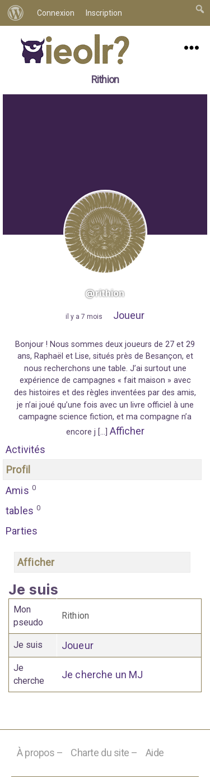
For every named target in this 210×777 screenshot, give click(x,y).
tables (23, 510)
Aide (155, 752)
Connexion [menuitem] (55, 12)
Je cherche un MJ (102, 674)
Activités (26, 449)
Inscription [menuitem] (104, 12)
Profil (18, 470)
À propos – (40, 752)
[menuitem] (15, 13)
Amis (21, 489)
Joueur (128, 315)
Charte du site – (104, 752)
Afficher (127, 431)
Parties (22, 531)
